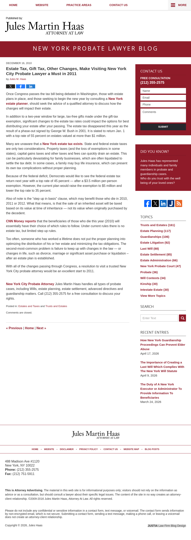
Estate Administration (159, 260)
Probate (149, 272)
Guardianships (154, 236)
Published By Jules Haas (161, 26)
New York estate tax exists (62, 144)
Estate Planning (155, 231)
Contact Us (118, 5)
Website (42, 5)
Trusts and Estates (56, 306)
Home (13, 5)
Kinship (149, 284)
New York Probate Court (160, 266)
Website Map (131, 449)
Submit (163, 126)
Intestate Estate (154, 289)
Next (41, 328)
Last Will (149, 248)
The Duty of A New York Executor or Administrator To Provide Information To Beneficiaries (161, 391)
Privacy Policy (88, 449)
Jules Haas (35, 525)
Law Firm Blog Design (167, 525)
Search (182, 318)
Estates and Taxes (29, 306)
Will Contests (153, 278)
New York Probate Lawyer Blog (44, 25)
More (182, 5)
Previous (14, 328)
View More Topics (152, 295)
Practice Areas (78, 5)
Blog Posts (152, 449)
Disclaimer (67, 449)
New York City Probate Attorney (30, 284)
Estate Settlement (156, 254)
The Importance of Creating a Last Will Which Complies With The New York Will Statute (162, 367)
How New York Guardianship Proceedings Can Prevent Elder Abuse (162, 344)
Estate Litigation (155, 242)
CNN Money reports (21, 221)
